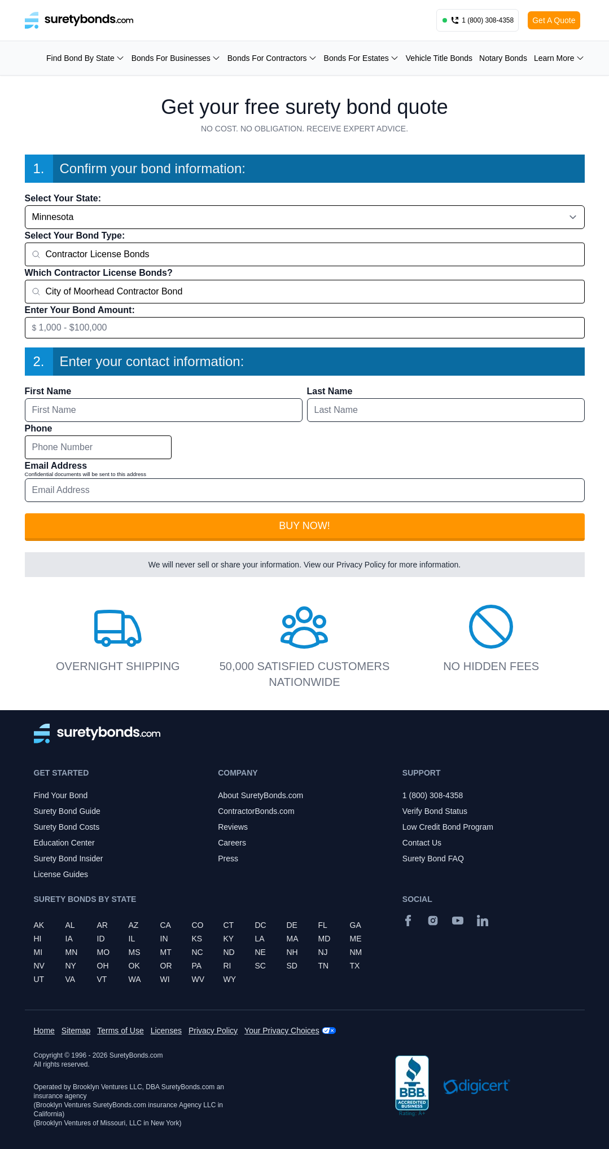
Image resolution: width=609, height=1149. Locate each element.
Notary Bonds (503, 58)
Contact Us (421, 842)
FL (322, 925)
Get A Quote (553, 20)
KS (197, 938)
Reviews (233, 826)
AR (102, 925)
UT (39, 979)
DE (292, 925)
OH (103, 965)
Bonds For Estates (361, 58)
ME (356, 938)
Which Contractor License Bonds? (99, 273)
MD (324, 938)
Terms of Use (120, 1030)
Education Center (64, 842)
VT (102, 979)
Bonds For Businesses (176, 58)
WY (230, 979)
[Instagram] (433, 920)
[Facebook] (408, 920)
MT (166, 952)
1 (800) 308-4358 (432, 795)
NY (70, 965)
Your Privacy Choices (281, 1030)
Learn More (559, 58)
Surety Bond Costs (67, 826)
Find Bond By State (85, 58)
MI (38, 952)
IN (164, 938)
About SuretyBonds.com (260, 795)
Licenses (166, 1030)
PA (197, 965)
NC (197, 952)
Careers (232, 842)
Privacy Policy (360, 564)
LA (260, 938)
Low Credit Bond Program (447, 826)
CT (229, 925)
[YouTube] (457, 920)
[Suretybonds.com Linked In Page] (482, 920)
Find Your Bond (61, 795)
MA (293, 938)
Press (228, 858)
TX (355, 965)
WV (198, 979)
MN (71, 952)
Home (44, 1030)
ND (229, 952)
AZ (134, 925)
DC (260, 925)
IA (69, 938)
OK (134, 965)
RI (227, 965)
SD (292, 965)
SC (260, 965)
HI (38, 938)
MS (135, 952)
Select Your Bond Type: (75, 235)
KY (229, 938)
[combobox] (305, 254)
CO (198, 925)
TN (323, 965)
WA (135, 979)
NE (260, 952)
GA (355, 925)
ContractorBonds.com (256, 811)
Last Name (330, 391)
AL (70, 925)
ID (101, 938)
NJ (323, 952)
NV (39, 965)
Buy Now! (304, 525)
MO (103, 952)
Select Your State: (63, 198)
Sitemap (76, 1030)
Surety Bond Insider (68, 858)
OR (166, 965)
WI (165, 979)
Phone (38, 428)
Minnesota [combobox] (53, 217)
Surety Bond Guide (67, 811)
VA (70, 979)
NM (356, 952)
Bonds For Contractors (272, 58)
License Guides (61, 874)
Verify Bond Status (434, 811)
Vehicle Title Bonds (439, 58)
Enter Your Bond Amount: (80, 310)
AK (39, 925)
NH (292, 952)
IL (132, 938)
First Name (48, 391)
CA (165, 925)
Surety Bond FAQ (433, 858)
